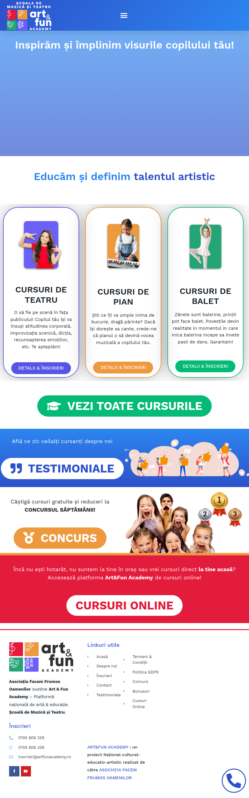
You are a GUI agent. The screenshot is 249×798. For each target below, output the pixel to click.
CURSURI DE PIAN (123, 297)
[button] (124, 15)
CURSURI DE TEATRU (41, 295)
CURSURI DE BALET (205, 296)
